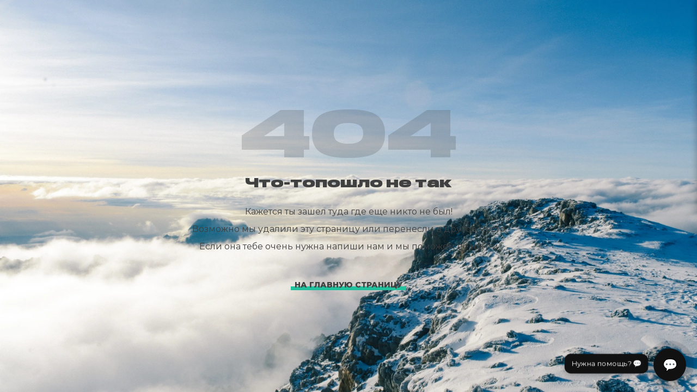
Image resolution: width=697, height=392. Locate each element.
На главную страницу (348, 285)
